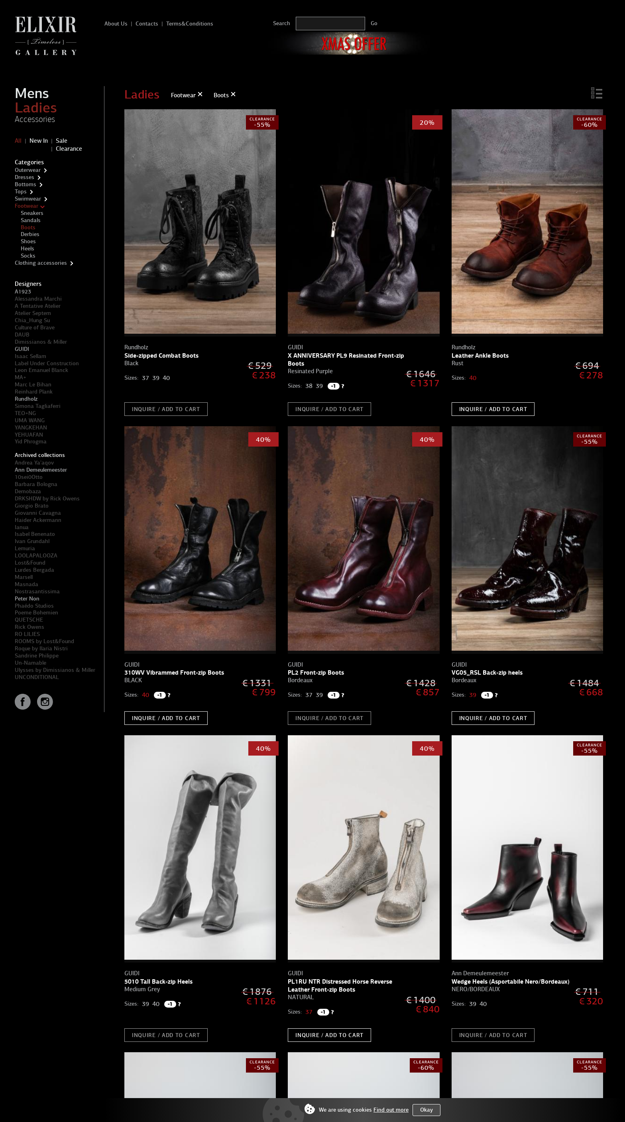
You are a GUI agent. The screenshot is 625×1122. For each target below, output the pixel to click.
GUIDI (22, 349)
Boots (28, 227)
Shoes (28, 241)
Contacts (147, 23)
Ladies (36, 107)
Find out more (391, 1109)
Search (281, 23)
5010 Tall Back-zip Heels (158, 981)
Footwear (26, 206)
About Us (116, 23)
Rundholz (26, 399)
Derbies (30, 234)
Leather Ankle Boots (480, 355)
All (18, 140)
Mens (32, 93)
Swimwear (28, 198)
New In (38, 140)
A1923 (23, 291)
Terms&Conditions (189, 23)
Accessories (35, 119)
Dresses (24, 177)
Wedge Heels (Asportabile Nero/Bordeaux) (511, 981)
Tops (21, 191)
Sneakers (32, 213)
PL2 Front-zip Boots (316, 672)
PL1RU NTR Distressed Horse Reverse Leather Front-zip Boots (340, 985)
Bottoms (25, 184)
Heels (27, 248)
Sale (61, 140)
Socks (28, 255)
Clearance (69, 148)
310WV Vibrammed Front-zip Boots (174, 672)
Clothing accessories (41, 263)
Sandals (31, 220)
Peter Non (27, 598)
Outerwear (28, 170)
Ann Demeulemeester (41, 470)
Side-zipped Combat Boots (161, 355)
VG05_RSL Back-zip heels (487, 672)
